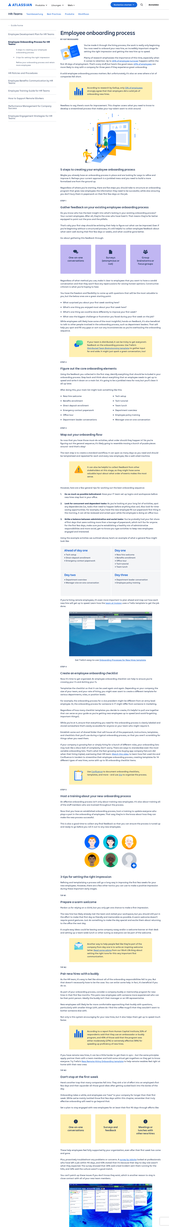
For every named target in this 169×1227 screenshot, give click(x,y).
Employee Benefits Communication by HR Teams (30, 81)
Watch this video (120, 754)
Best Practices (54, 14)
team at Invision (113, 603)
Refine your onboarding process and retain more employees (35, 63)
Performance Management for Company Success (29, 107)
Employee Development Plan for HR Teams (31, 34)
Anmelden (154, 4)
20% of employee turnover (125, 60)
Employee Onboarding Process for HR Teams (29, 43)
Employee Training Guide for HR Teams (29, 90)
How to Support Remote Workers (26, 98)
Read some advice (103, 950)
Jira (120, 774)
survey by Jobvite (128, 1159)
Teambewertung (34, 14)
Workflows (83, 14)
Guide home (17, 25)
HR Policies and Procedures (23, 73)
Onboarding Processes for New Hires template (122, 660)
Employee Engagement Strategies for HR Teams (30, 117)
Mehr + (71, 5)
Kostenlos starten (124, 4)
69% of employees (143, 64)
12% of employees (134, 87)
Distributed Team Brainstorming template (108, 348)
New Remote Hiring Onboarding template (103, 1061)
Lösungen (57, 5)
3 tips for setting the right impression (33, 57)
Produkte (41, 5)
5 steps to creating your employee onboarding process (31, 51)
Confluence (97, 771)
